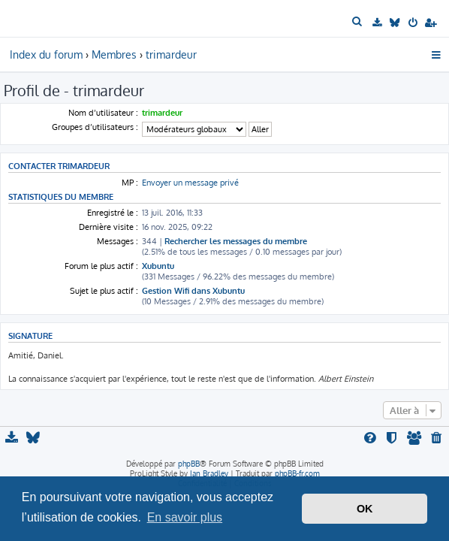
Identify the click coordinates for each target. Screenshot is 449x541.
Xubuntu (158, 266)
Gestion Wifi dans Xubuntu (193, 291)
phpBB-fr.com (297, 473)
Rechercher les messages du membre (235, 241)
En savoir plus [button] (185, 517)
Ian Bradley (209, 473)
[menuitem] (358, 22)
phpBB (189, 463)
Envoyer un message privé (190, 182)
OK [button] (365, 509)
